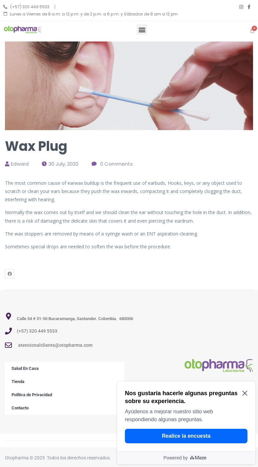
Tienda (18, 381)
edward (20, 163)
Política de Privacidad (32, 394)
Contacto (20, 407)
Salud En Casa (25, 368)
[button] (141, 29)
